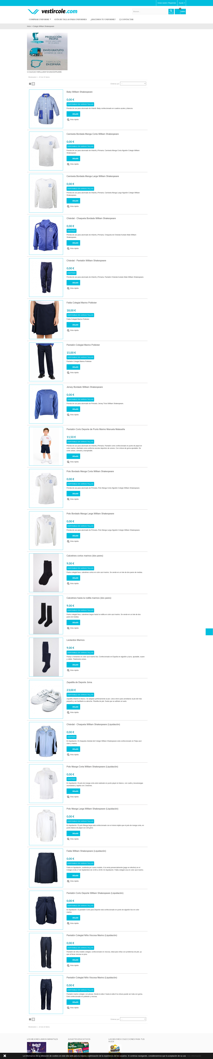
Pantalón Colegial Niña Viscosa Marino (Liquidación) (132, 897)
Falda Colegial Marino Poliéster (122, 265)
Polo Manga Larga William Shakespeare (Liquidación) (133, 771)
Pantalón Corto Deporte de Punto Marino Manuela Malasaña (136, 391)
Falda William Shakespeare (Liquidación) (127, 813)
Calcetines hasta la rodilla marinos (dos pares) (129, 560)
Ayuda (182, 3)
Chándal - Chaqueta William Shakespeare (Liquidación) (134, 687)
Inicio (29, 26)
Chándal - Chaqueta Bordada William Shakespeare (132, 181)
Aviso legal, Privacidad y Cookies (40, 1049)
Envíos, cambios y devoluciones (93, 1043)
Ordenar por (153, 46)
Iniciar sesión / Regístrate (167, 3)
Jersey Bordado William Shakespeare (125, 349)
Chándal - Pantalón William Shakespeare (127, 223)
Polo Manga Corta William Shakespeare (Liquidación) (133, 729)
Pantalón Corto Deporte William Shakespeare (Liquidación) (135, 855)
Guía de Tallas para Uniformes (70, 19)
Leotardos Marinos (116, 602)
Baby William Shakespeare (120, 54)
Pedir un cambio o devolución (93, 1046)
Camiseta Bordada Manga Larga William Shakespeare (133, 138)
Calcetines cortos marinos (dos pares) (125, 518)
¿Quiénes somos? (34, 1043)
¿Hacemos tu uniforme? (103, 19)
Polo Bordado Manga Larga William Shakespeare (131, 476)
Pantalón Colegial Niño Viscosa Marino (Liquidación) (132, 940)
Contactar (126, 19)
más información (194, 1056)
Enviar (166, 1047)
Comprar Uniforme (40, 19)
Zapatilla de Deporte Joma (120, 644)
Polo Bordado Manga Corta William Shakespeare (131, 434)
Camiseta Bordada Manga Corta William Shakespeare (133, 96)
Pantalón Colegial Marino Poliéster (124, 307)
